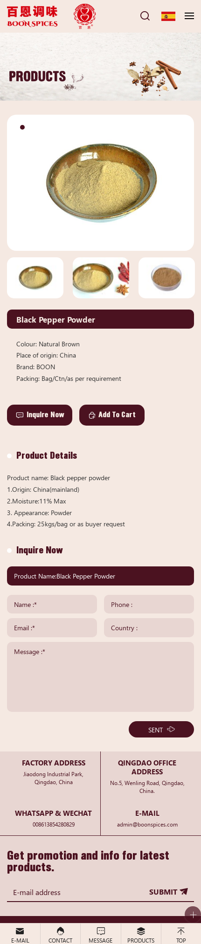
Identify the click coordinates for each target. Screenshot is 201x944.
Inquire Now (45, 414)
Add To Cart (117, 414)
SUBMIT (163, 891)
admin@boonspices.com (147, 824)
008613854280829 (54, 824)
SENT (155, 729)
